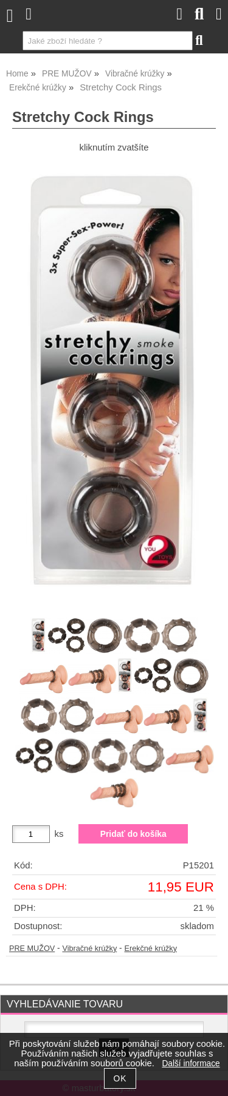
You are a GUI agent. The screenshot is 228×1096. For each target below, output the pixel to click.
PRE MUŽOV (32, 948)
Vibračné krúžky (89, 948)
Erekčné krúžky (150, 948)
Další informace (190, 1063)
